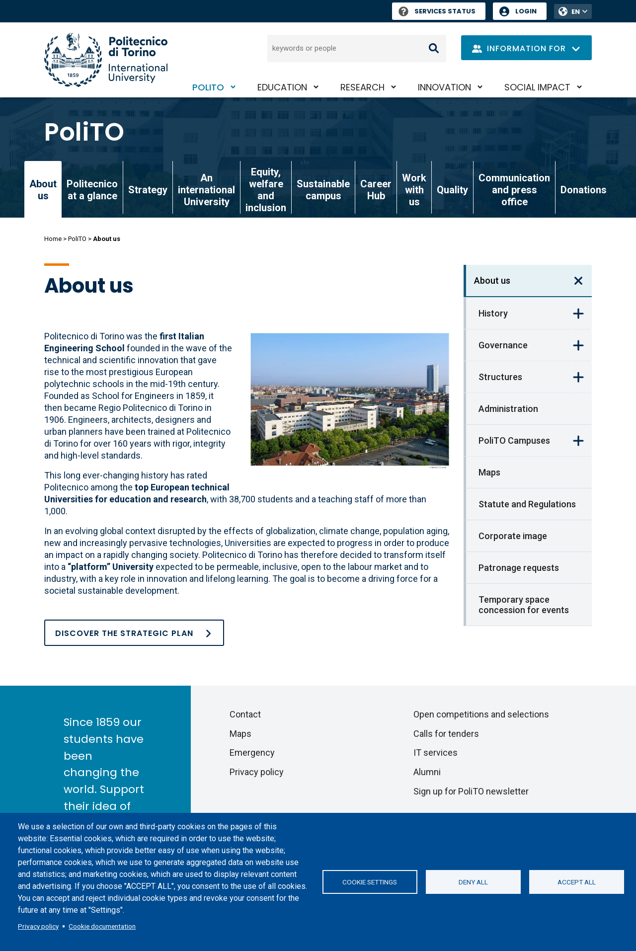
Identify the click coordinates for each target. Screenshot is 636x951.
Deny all (473, 882)
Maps (489, 472)
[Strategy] (134, 633)
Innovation (444, 87)
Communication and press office (514, 190)
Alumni (427, 772)
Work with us (414, 190)
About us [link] (43, 190)
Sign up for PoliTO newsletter (471, 791)
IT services (435, 752)
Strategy (147, 190)
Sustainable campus (323, 190)
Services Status (437, 11)
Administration (508, 408)
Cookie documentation (102, 926)
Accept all (576, 882)
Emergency (252, 752)
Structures (500, 377)
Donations (583, 190)
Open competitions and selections (481, 714)
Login (526, 11)
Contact (245, 714)
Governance (503, 345)
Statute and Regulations (527, 504)
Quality (452, 190)
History (493, 313)
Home (53, 238)
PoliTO (208, 87)
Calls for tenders (446, 733)
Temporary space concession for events (523, 604)
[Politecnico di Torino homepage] (105, 60)
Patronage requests (518, 567)
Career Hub (376, 190)
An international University (206, 190)
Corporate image (512, 536)
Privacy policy (38, 926)
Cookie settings (369, 882)
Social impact (537, 87)
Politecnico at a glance (92, 190)
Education (282, 87)
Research (362, 87)
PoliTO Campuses (514, 440)
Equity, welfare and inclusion (265, 190)
